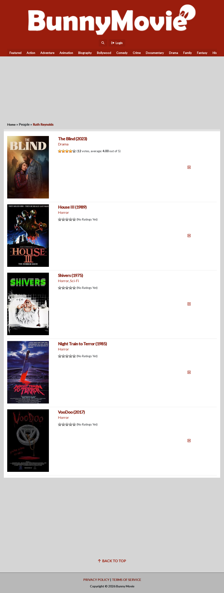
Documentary (155, 53)
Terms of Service (126, 580)
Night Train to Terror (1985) (82, 343)
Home (11, 124)
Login (117, 43)
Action (31, 53)
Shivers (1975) (70, 275)
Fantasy (202, 53)
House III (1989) (72, 207)
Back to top (112, 561)
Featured (15, 53)
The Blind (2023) (72, 138)
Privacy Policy (96, 580)
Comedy (122, 53)
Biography (85, 53)
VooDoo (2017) (71, 412)
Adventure (47, 53)
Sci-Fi (74, 281)
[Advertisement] (112, 87)
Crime (137, 53)
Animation (66, 53)
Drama (173, 53)
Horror (63, 212)
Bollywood (104, 53)
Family (187, 53)
